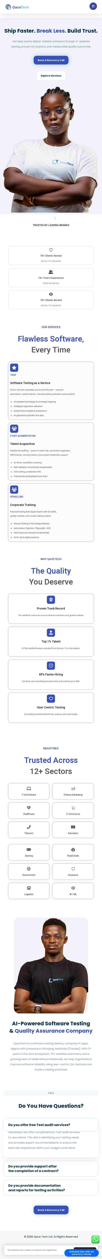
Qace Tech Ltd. (43, 1237)
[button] (93, 6)
